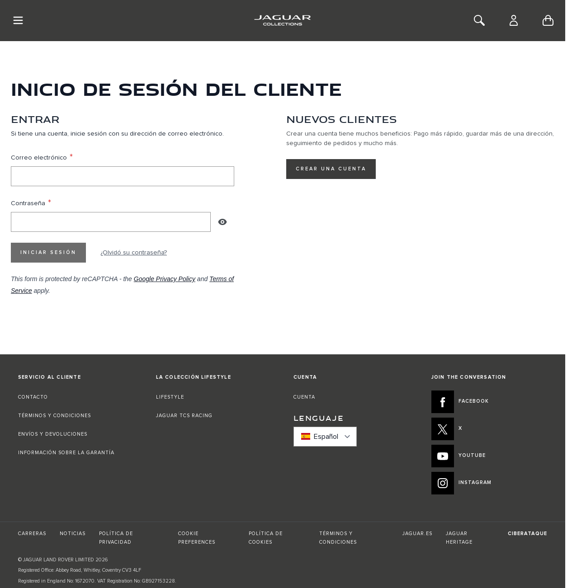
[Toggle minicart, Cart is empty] (548, 20)
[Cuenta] (513, 20)
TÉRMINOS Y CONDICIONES (54, 415)
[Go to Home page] (282, 20)
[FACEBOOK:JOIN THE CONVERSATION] (489, 401)
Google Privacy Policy (164, 278)
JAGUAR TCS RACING (184, 415)
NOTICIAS (72, 533)
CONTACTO (34, 397)
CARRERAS (32, 533)
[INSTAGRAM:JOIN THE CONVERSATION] (489, 483)
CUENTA (304, 397)
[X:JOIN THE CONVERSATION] (489, 429)
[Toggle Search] (479, 20)
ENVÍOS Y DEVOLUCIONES (52, 434)
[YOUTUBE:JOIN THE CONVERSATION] (489, 456)
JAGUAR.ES (417, 533)
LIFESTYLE (170, 397)
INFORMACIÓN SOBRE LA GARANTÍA (66, 452)
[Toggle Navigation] (18, 20)
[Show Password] (222, 222)
